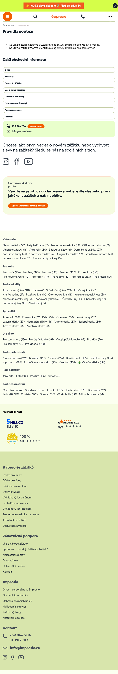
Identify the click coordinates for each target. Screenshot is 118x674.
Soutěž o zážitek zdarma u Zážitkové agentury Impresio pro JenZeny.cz (52, 51)
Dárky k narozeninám (15, 490)
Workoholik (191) (67, 398)
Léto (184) (22, 379)
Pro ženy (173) (31, 276)
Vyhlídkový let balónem (17, 501)
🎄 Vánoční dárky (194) (91, 366)
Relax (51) (48, 321)
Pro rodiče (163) (81, 280)
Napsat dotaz (36, 130)
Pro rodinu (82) (60, 280)
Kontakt (7, 575)
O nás (7, 74)
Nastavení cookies (13, 621)
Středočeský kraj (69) (59, 294)
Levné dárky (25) (86, 321)
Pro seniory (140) (13, 347)
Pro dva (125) (50, 276)
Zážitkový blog (12, 616)
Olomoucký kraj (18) (60, 298)
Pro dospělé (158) (35, 347)
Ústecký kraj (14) (72, 302)
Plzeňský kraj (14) (36, 298)
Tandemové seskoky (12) (65, 249)
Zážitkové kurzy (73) (15, 257)
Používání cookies (13, 114)
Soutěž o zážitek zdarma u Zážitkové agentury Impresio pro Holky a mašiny (54, 48)
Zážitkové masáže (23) (99, 257)
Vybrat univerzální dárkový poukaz (28, 209)
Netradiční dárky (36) (39, 325)
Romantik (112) (97, 394)
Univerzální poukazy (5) (47, 262)
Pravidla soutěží (23, 29)
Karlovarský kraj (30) (48, 302)
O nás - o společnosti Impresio (21, 593)
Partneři (8, 120)
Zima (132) (54, 379)
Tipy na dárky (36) (13, 329)
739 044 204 (19, 130)
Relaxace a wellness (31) (17, 262)
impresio (11, 29)
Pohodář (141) (11, 398)
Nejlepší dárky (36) (89, 325)
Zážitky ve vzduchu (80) (96, 249)
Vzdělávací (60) (65, 321)
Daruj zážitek (10, 564)
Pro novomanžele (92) (16, 280)
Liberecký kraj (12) (95, 302)
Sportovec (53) (34, 394)
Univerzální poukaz (14, 570)
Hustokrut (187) (55, 394)
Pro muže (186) (12, 276)
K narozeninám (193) (15, 361)
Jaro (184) (8, 379)
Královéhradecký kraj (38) (90, 298)
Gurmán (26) (47, 398)
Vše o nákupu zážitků (15, 94)
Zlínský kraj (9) (37, 307)
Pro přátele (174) (102, 280)
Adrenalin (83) (11, 321)
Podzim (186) (38, 379)
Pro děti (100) (68, 276)
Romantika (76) (31, 321)
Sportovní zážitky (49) (42, 257)
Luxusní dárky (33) (14, 325)
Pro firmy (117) (40, 280)
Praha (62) (38, 294)
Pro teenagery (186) (15, 343)
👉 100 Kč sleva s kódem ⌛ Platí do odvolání (53, 5)
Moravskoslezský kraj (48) (18, 302)
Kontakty (9, 80)
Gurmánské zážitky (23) (88, 253)
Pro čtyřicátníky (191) (41, 343)
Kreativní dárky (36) (38, 329)
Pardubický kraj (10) (14, 307)
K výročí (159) (56, 361)
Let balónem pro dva (15, 507)
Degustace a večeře (14, 529)
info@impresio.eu (22, 135)
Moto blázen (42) (13, 394)
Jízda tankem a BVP (14, 524)
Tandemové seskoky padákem (21, 518)
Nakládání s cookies (14, 610)
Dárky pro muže (12, 478)
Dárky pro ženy (12, 484)
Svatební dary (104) (101, 361)
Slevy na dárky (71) (14, 249)
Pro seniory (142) (88, 276)
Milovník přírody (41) (91, 398)
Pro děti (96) (95, 343)
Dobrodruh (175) (76, 394)
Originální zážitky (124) (70, 257)
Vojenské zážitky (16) (15, 253)
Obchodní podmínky (14, 100)
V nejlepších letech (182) (70, 343)
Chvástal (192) (29, 398)
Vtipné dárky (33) (65, 325)
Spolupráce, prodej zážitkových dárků (25, 553)
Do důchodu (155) (77, 361)
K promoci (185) (12, 366)
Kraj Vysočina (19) (13, 298)
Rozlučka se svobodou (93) (40, 366)
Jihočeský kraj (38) (85, 294)
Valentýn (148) (67, 366)
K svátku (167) (37, 361)
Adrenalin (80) (38, 253)
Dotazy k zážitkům (13, 87)
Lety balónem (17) (38, 249)
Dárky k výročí (11, 495)
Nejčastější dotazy (14, 558)
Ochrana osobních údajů (16, 107)
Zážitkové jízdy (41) (60, 253)
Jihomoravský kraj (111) (16, 294)
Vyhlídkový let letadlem (17, 512)
